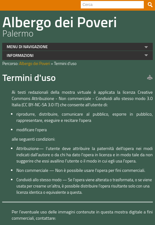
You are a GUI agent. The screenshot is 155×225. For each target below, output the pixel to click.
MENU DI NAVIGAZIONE (25, 46)
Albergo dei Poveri (32, 63)
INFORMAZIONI (17, 55)
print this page (147, 78)
